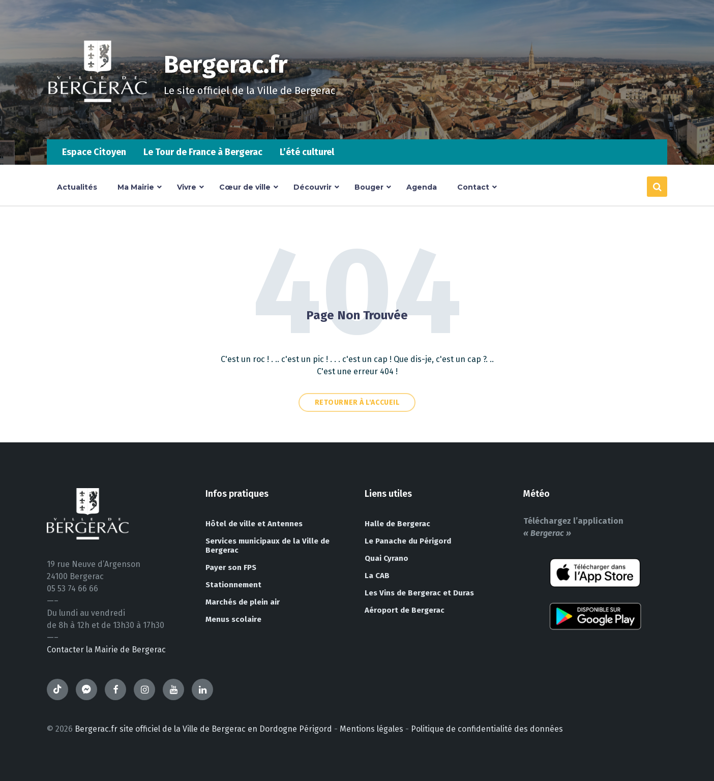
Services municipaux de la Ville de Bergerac (267, 545)
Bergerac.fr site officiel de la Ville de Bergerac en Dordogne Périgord (203, 729)
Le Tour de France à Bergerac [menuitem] (202, 152)
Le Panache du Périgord (408, 541)
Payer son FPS (230, 567)
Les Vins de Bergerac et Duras (419, 592)
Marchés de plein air (242, 602)
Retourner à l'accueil (357, 402)
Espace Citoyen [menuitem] (94, 152)
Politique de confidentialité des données (487, 729)
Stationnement (233, 584)
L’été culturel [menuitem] (307, 152)
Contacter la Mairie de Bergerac (106, 649)
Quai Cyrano (386, 558)
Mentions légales (371, 729)
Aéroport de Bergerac (404, 610)
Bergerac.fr (226, 64)
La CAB (377, 575)
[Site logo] (97, 119)
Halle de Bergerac (397, 523)
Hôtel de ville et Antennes (254, 523)
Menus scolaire (233, 619)
